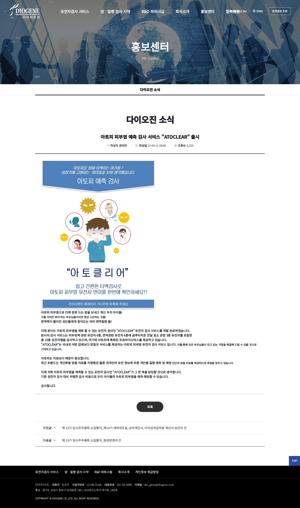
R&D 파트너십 (153, 11)
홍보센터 (207, 11)
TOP (294, 460)
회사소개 (182, 11)
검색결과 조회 (279, 11)
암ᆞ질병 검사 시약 (115, 11)
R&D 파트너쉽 (103, 472)
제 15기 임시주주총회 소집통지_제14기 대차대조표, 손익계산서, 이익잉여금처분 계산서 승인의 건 (115, 428)
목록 (150, 406)
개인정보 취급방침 (147, 472)
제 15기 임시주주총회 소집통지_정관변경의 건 (82, 440)
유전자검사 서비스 (74, 11)
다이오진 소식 (150, 89)
